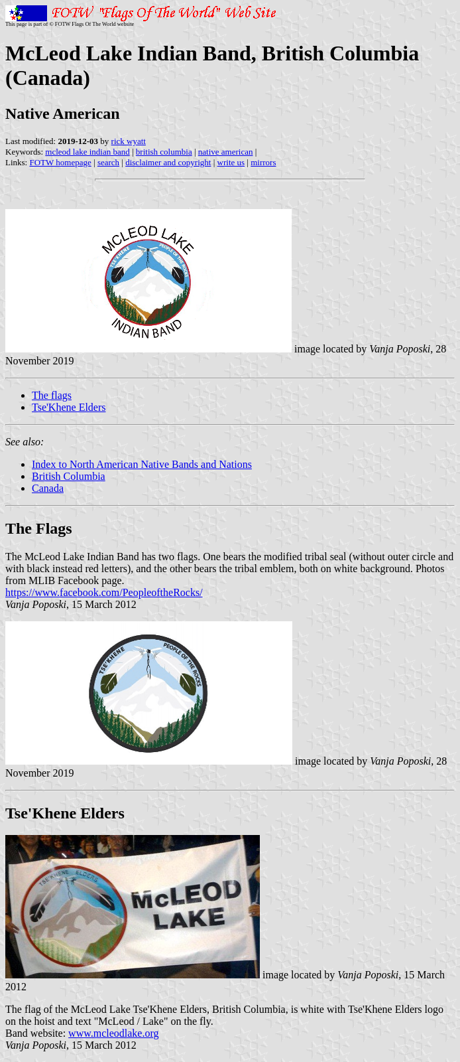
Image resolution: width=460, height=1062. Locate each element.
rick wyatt (128, 141)
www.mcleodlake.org (113, 1033)
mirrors (263, 162)
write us (231, 162)
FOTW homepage (60, 162)
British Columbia (68, 476)
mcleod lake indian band (87, 152)
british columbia (164, 152)
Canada (48, 488)
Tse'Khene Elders (69, 407)
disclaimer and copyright (168, 162)
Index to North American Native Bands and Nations (142, 464)
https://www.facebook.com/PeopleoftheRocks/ (104, 592)
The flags (52, 395)
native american (225, 152)
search (108, 162)
